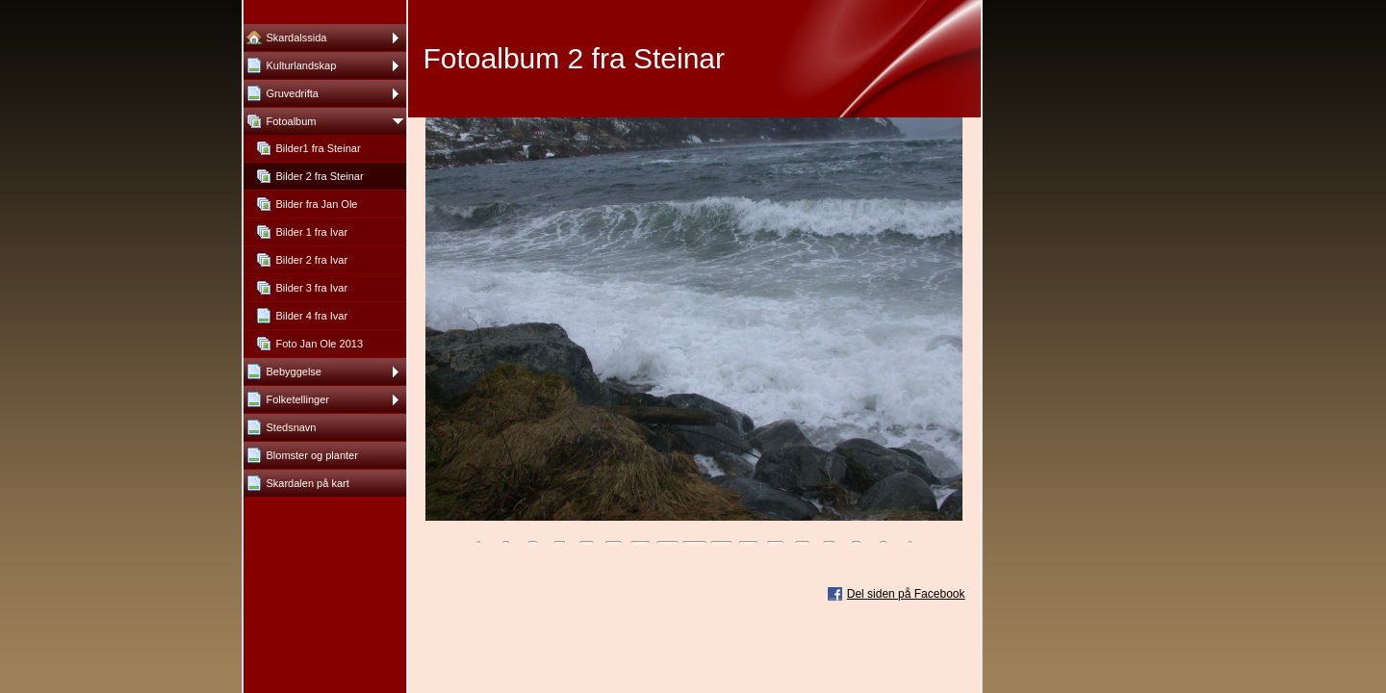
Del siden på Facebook (906, 594)
